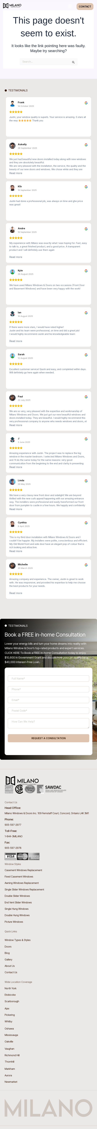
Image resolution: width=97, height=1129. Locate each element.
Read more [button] (15, 173)
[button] (70, 6)
